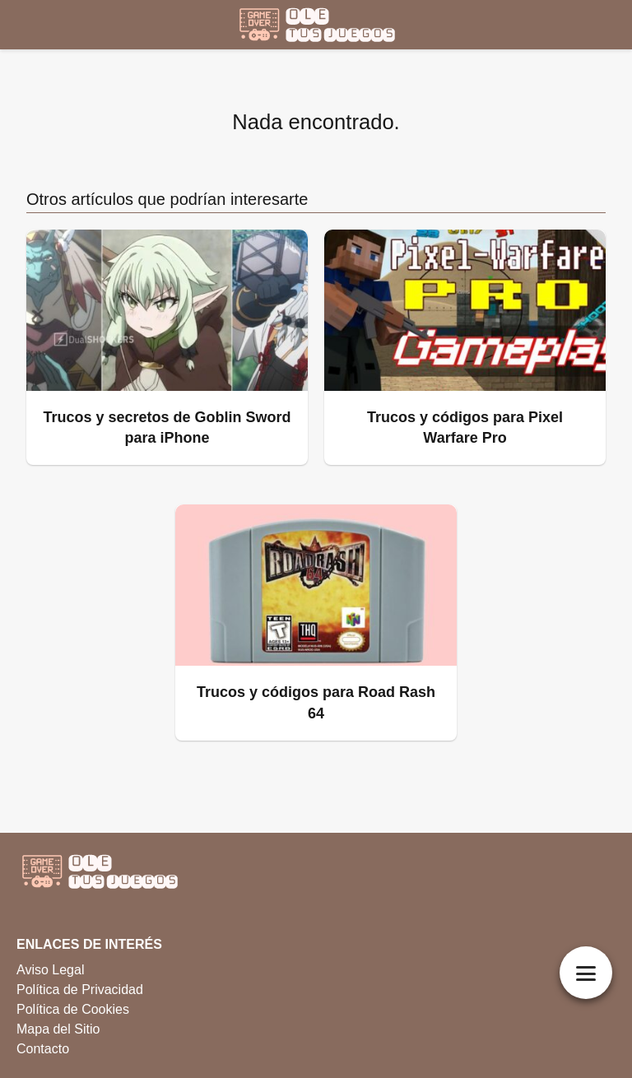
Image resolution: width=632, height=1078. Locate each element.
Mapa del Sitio (58, 1029)
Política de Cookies (72, 1009)
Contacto (42, 1049)
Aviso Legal (50, 970)
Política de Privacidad (79, 990)
